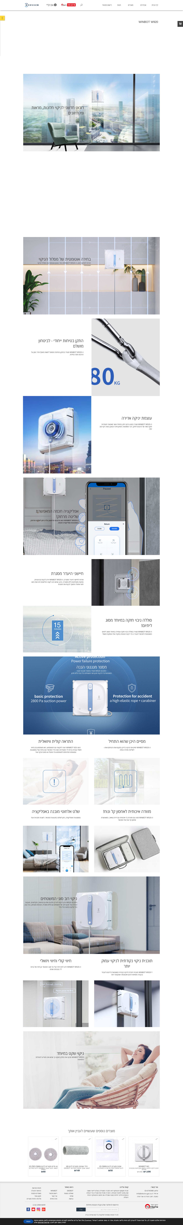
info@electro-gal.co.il (144, 1194)
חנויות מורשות (36, 1189)
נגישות (71, 1199)
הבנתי (28, 1221)
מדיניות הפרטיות (44, 1222)
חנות (119, 5)
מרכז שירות (53, 1199)
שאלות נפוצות (68, 1194)
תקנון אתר (37, 1197)
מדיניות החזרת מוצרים (34, 1199)
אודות (71, 1197)
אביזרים (143, 5)
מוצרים (130, 5)
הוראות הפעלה (36, 1191)
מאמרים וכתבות (36, 1194)
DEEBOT (70, 1191)
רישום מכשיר (107, 5)
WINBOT (54, 1191)
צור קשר (54, 1197)
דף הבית (155, 5)
